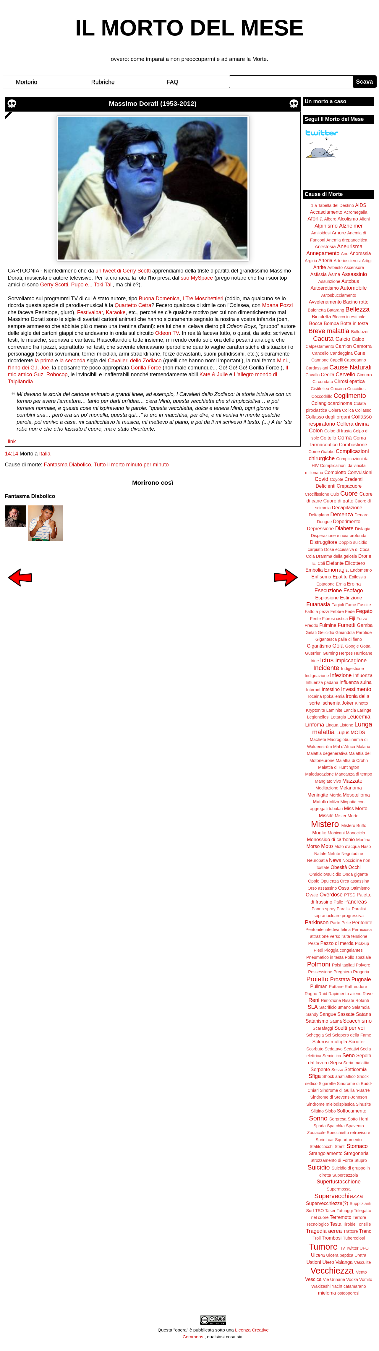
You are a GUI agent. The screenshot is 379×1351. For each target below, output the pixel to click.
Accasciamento (326, 212)
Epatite (340, 576)
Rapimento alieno (345, 993)
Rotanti (362, 1000)
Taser (330, 1210)
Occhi (355, 867)
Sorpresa (337, 1119)
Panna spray (324, 908)
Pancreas (355, 902)
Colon (316, 431)
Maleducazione (319, 774)
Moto (327, 846)
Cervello (345, 374)
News (335, 860)
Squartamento (348, 1139)
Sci (328, 1035)
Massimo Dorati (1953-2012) (152, 103)
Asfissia (318, 274)
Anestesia (325, 246)
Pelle (346, 922)
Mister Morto (347, 815)
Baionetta (317, 310)
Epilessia (357, 577)
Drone (364, 556)
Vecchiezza (332, 1270)
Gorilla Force (146, 368)
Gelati (311, 632)
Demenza (341, 515)
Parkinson (317, 922)
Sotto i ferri (358, 1119)
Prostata (340, 979)
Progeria (361, 971)
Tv (342, 1248)
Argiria (311, 260)
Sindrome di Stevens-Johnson (338, 1097)
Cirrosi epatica (349, 381)
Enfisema (321, 576)
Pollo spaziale (358, 957)
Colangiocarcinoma (331, 403)
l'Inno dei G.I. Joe (28, 368)
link (12, 442)
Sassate (346, 1014)
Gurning (330, 653)
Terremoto (341, 1217)
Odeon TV (167, 333)
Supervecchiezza (338, 1196)
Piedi (318, 950)
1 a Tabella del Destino (332, 205)
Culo (334, 494)
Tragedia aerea (324, 1231)
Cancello (320, 353)
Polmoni (318, 964)
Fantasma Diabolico (67, 465)
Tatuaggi (345, 1210)
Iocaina (315, 696)
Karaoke (116, 312)
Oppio (313, 881)
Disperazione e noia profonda (338, 535)
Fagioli (337, 604)
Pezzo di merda (336, 943)
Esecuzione (328, 590)
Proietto (317, 979)
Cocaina (338, 388)
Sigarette (327, 1083)
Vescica (313, 1279)
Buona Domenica (159, 298)
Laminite (334, 710)
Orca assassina (354, 881)
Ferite (315, 618)
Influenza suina (355, 682)
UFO (364, 1248)
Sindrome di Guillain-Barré (345, 1090)
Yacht (337, 1286)
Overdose (331, 895)
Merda (336, 795)
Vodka (352, 1279)
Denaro (361, 514)
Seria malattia (356, 1062)
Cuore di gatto (338, 500)
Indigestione (352, 668)
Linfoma (314, 725)
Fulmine (327, 625)
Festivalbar (90, 312)
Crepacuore (349, 486)
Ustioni (313, 1262)
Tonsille (364, 1224)
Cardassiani (317, 368)
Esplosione (326, 597)
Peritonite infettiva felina (328, 929)
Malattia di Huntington (338, 767)
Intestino (331, 689)
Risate (348, 1000)
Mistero (325, 824)
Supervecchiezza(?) (327, 1203)
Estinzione (351, 597)
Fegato (364, 611)
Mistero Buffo (353, 825)
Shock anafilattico (339, 1076)
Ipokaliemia (334, 696)
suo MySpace (197, 278)
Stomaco (357, 1146)
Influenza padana (322, 682)
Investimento (356, 689)
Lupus (342, 732)
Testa (335, 1224)
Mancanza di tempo (353, 774)
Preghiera (342, 971)
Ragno (311, 993)
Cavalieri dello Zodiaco (135, 361)
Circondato (322, 381)
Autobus (350, 281)
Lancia (350, 710)
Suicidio (318, 1167)
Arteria (325, 260)
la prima (44, 361)
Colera (334, 410)
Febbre (337, 611)
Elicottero (355, 563)
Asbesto (335, 267)
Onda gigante (355, 874)
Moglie (319, 832)
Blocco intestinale (348, 316)
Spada (319, 1125)
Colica (348, 410)
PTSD (349, 895)
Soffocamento (352, 1110)
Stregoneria (356, 1153)
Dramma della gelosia (336, 556)
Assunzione (329, 281)
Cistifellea (320, 388)
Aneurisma (349, 246)
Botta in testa (354, 323)
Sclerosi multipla (329, 1041)
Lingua (331, 725)
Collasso (363, 410)
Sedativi (351, 1049)
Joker (348, 702)
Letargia (338, 717)
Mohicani (336, 833)
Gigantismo (319, 645)
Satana (363, 1014)
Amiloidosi (321, 233)
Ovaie (312, 894)
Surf (310, 1210)
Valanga (344, 1262)
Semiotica (332, 1055)
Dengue (324, 521)
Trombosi (332, 1237)
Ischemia (331, 702)
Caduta (323, 338)
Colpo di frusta (338, 431)
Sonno (318, 1118)
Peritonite (362, 922)
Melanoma (351, 787)
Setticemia (355, 1069)
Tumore (323, 1246)
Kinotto (361, 703)
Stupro (360, 1160)
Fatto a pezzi (317, 611)
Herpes (346, 653)
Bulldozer (360, 331)
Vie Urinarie (334, 1279)
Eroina (354, 583)
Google (352, 646)
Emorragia (336, 570)
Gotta (365, 646)
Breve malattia (328, 331)
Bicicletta (321, 316)
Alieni (364, 219)
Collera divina (353, 424)
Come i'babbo (321, 451)
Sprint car (325, 1139)
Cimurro (364, 374)
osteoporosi (348, 1293)
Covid (321, 479)
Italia (45, 454)
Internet (313, 689)
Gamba (364, 625)
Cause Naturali (350, 367)
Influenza (363, 675)
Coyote (337, 479)
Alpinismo (326, 226)
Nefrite (334, 853)
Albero (330, 219)
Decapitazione (347, 507)
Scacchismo (357, 1021)
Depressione (320, 528)
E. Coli (318, 563)
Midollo (320, 801)
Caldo (358, 339)
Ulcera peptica (339, 1255)
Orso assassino (322, 888)
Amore (339, 232)
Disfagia (362, 528)
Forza (362, 618)
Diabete (344, 528)
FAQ (173, 82)
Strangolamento (325, 1153)
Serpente (320, 1069)
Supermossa (339, 1189)
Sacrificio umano (335, 1007)
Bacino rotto (355, 301)
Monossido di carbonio (331, 839)
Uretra (360, 1255)
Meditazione (326, 788)
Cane (359, 353)
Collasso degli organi (328, 416)
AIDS (360, 205)
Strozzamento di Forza (331, 1160)
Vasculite (362, 1262)
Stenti (340, 1146)
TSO (319, 1210)
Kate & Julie (214, 374)
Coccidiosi (357, 388)
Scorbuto (314, 1049)
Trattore (350, 1231)
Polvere (363, 965)
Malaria (363, 746)
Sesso (337, 1069)
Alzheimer (351, 226)
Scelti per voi (349, 1028)
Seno (348, 1055)
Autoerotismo (325, 288)
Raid (322, 993)
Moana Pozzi (277, 305)
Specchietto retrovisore (348, 1132)
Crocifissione (317, 494)
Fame (350, 604)
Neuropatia (317, 860)
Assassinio (354, 274)
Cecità (327, 374)
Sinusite (363, 1104)
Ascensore (354, 267)
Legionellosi (318, 717)
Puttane (336, 986)
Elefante (335, 563)
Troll (316, 1238)
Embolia (314, 569)
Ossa (343, 888)
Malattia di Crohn (352, 760)
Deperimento (346, 521)
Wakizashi (321, 1286)
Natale (320, 853)
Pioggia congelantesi (344, 950)
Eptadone (325, 584)
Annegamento (322, 253)
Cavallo (312, 374)
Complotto (335, 472)
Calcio (343, 339)
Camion (343, 346)
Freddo (311, 625)
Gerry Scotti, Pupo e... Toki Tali (76, 285)
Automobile (353, 288)
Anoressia (360, 253)
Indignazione (317, 675)
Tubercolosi (354, 1238)
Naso (366, 846)
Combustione (353, 444)
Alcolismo (348, 218)
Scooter (357, 1041)
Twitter (352, 1248)
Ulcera (318, 1255)
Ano (345, 253)
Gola (338, 646)
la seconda (72, 361)
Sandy (312, 1014)
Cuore (349, 493)
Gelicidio (326, 632)
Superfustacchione (339, 1182)
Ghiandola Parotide (353, 632)
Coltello (328, 437)
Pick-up (362, 943)
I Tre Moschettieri (202, 298)
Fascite (364, 604)
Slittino (317, 1111)
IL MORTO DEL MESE (189, 27)
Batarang (335, 310)
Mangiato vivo (328, 781)
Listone (346, 725)
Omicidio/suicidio (325, 874)
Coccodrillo (321, 396)
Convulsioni (360, 472)
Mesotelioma (356, 794)
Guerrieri (313, 653)
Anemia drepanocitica (346, 240)
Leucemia (358, 717)
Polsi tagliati (343, 965)
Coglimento (349, 395)
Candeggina (341, 353)
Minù (283, 361)
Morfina (363, 839)
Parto (335, 922)
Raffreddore (356, 986)
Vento (361, 1272)
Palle (338, 902)
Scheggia (315, 1035)
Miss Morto (355, 808)
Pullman (318, 986)
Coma (345, 438)
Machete (318, 739)
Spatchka (336, 1125)
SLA (313, 1007)
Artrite (319, 267)
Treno (365, 1231)
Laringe (364, 710)
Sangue (328, 1014)
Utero (328, 1262)
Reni (313, 1000)
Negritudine (352, 853)
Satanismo (317, 1021)
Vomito (365, 1279)
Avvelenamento (325, 301)
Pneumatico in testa (325, 957)
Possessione (320, 971)
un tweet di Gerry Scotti (123, 271)
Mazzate (352, 781)
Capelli (336, 360)
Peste (313, 943)
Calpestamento (319, 346)
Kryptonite (315, 710)
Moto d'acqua (347, 846)
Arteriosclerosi (347, 260)
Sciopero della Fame (351, 1035)
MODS (358, 732)
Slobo (330, 1111)
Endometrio (361, 570)
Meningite (317, 794)
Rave (368, 993)
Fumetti (346, 625)
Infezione (341, 675)
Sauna (336, 1021)
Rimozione (331, 1000)
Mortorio (27, 82)
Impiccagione (351, 661)
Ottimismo (360, 888)
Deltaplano (319, 514)
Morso (313, 846)
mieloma (327, 1292)
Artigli (367, 260)
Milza (334, 801)
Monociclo (355, 833)
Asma (334, 274)
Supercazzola (345, 1175)
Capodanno (355, 360)
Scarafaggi (323, 1028)
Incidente (326, 668)
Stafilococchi (321, 1146)
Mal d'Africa (344, 746)
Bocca (316, 323)
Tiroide (349, 1224)
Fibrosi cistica (335, 618)
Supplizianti (360, 1203)
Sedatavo (334, 1049)
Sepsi (336, 1062)
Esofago (353, 590)
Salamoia (361, 1007)
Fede (350, 611)
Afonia (315, 219)
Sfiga (315, 1076)
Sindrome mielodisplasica (330, 1104)
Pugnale (361, 979)
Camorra (362, 346)
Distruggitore (323, 542)
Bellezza (357, 309)
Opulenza (329, 881)
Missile (326, 815)
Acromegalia (355, 212)
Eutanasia (318, 604)
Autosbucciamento (338, 295)
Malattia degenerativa (327, 753)
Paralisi (344, 908)
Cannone (319, 360)
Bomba (331, 323)
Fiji (352, 618)
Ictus (327, 660)
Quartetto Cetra (133, 305)
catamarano (355, 1286)
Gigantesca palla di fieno (338, 639)
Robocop (57, 374)
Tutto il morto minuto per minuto (131, 465)
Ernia (341, 584)
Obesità (339, 867)
